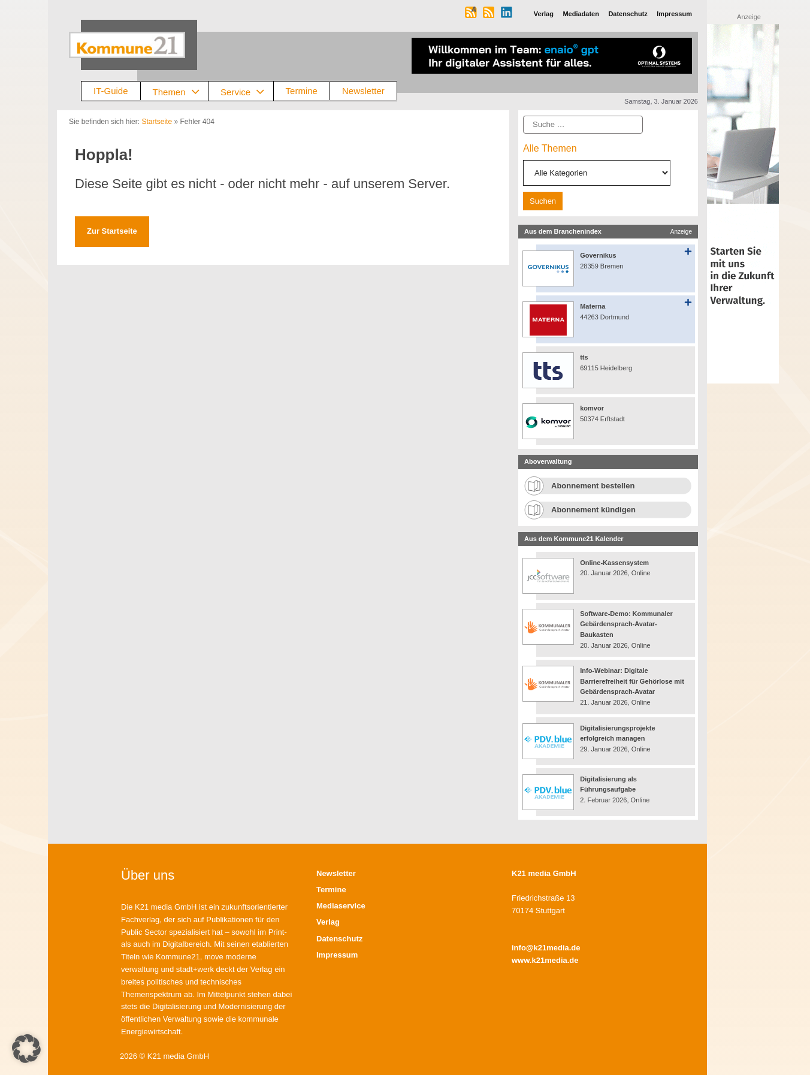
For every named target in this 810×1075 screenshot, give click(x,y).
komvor (592, 408)
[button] (26, 1048)
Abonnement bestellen (592, 485)
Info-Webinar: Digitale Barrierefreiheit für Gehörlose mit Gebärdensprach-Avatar (632, 681)
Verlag (328, 921)
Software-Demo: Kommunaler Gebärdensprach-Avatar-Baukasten (626, 624)
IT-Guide (110, 91)
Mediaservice (340, 905)
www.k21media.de (545, 960)
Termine (302, 91)
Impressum (337, 954)
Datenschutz (339, 938)
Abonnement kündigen (593, 509)
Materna (592, 306)
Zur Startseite (112, 231)
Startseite (156, 121)
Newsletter (363, 91)
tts (584, 357)
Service (246, 91)
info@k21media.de (546, 947)
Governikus (598, 255)
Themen (180, 91)
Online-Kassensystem (614, 562)
